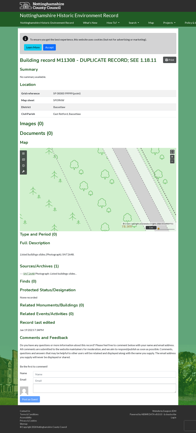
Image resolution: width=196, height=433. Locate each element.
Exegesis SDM (169, 411)
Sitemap (23, 423)
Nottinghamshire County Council (52, 427)
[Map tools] (23, 171)
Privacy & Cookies (28, 420)
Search (134, 22)
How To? (113, 22)
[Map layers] (23, 154)
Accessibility (26, 417)
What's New (90, 22)
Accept (49, 47)
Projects (169, 22)
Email (23, 379)
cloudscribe (170, 414)
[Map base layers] (23, 160)
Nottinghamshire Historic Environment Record (47, 22)
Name (23, 373)
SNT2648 (29, 273)
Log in (173, 417)
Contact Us (25, 411)
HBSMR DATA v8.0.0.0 (152, 414)
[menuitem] (90, 23)
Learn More (33, 47)
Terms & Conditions (29, 414)
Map (151, 22)
